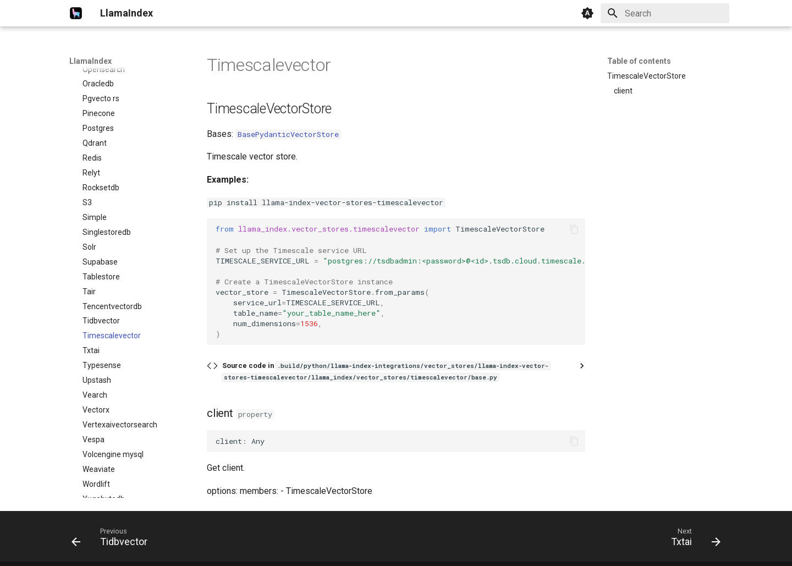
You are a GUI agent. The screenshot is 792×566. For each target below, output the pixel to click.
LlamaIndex (90, 61)
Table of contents (639, 61)
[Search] (665, 13)
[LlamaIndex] (76, 13)
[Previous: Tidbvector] (113, 539)
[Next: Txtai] (692, 539)
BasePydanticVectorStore (288, 134)
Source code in (386, 371)
